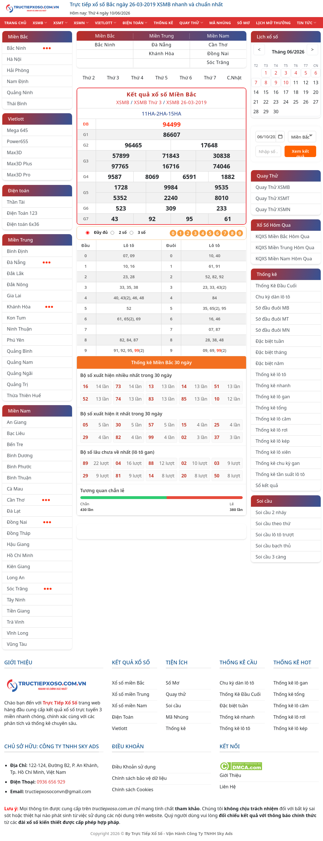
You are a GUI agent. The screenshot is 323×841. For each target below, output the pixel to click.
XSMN (81, 22)
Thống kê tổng (271, 408)
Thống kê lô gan (272, 396)
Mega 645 (17, 130)
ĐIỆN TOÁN (134, 22)
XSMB (40, 22)
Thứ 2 (89, 78)
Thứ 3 (113, 78)
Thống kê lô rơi (271, 430)
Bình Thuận (19, 478)
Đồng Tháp (18, 533)
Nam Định (17, 81)
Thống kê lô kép (272, 441)
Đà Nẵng (28, 262)
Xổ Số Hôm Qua (274, 225)
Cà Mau (15, 489)
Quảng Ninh (20, 92)
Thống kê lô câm (273, 419)
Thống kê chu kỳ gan (277, 463)
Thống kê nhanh (273, 385)
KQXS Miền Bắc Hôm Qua (282, 236)
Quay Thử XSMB (272, 187)
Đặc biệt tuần (269, 341)
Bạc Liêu (16, 433)
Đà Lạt (14, 511)
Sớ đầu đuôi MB (272, 308)
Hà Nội (14, 59)
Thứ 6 (186, 78)
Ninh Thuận (19, 329)
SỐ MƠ (243, 22)
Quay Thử (267, 176)
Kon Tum (16, 318)
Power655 (17, 141)
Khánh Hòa (30, 307)
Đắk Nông (17, 284)
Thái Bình (17, 103)
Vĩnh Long (17, 633)
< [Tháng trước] (259, 49)
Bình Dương (20, 455)
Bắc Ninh (29, 48)
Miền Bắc (18, 37)
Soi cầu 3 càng (270, 557)
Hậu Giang (18, 544)
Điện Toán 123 (22, 213)
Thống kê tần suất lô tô (280, 474)
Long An (15, 577)
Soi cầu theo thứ (272, 523)
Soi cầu (264, 501)
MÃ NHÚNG (220, 22)
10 (285, 82)
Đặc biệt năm (269, 363)
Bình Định (17, 251)
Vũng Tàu (17, 644)
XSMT (60, 22)
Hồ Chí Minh (20, 555)
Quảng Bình (19, 351)
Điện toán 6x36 (23, 224)
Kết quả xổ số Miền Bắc (162, 94)
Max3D (14, 152)
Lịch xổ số (267, 37)
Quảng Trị (17, 384)
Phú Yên (15, 340)
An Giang (16, 422)
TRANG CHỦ (15, 22)
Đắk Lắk (15, 273)
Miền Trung (20, 240)
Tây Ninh (16, 600)
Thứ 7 (210, 78)
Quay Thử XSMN (272, 209)
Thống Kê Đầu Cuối (276, 286)
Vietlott (16, 119)
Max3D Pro (18, 175)
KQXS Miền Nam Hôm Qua (283, 258)
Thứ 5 (162, 78)
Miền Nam (19, 411)
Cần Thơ (28, 500)
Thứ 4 (137, 78)
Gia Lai (14, 295)
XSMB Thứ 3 (148, 102)
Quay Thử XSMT (272, 198)
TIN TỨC (306, 22)
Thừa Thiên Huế (24, 395)
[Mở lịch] (280, 136)
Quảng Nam (20, 362)
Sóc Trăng (29, 589)
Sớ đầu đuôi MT (272, 319)
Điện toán (18, 190)
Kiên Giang (18, 566)
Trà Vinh (15, 622)
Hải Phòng (18, 70)
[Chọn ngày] (270, 136)
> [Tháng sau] (312, 49)
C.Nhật (234, 78)
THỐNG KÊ (163, 22)
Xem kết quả (300, 152)
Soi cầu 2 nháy (270, 512)
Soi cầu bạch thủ (273, 546)
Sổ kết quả (266, 485)
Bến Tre (15, 444)
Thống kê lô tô (270, 374)
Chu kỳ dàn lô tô (272, 297)
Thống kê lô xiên (273, 452)
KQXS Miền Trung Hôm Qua (284, 247)
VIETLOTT (105, 22)
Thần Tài (16, 202)
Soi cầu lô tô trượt (274, 534)
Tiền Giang (18, 611)
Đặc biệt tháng (271, 352)
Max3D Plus (19, 163)
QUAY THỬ (191, 22)
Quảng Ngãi (19, 373)
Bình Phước (19, 466)
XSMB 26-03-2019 (186, 102)
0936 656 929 (51, 782)
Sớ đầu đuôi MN (272, 330)
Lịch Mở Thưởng (273, 22)
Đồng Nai (29, 522)
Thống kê (267, 274)
